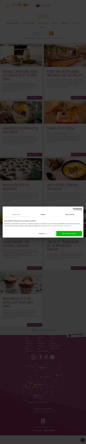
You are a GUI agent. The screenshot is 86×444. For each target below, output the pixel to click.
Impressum (67, 226)
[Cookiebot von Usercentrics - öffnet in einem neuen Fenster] (74, 209)
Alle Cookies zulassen (69, 233)
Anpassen (43, 233)
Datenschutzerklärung (55, 226)
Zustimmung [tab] (16, 214)
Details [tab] (43, 214)
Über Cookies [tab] (70, 214)
